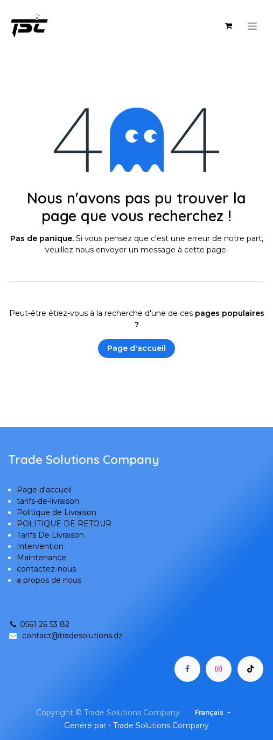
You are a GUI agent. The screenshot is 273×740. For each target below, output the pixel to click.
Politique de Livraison (56, 512)
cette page (205, 250)
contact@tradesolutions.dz (72, 635)
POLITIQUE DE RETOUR (64, 523)
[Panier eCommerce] (228, 26)
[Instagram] (219, 669)
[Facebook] (187, 669)
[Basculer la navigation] (252, 26)
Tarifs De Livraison (50, 535)
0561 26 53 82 (38, 624)
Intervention (40, 546)
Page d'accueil (136, 348)
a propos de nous (49, 580)
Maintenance (41, 557)
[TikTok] (250, 669)
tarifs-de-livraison (48, 501)
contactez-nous (46, 569)
